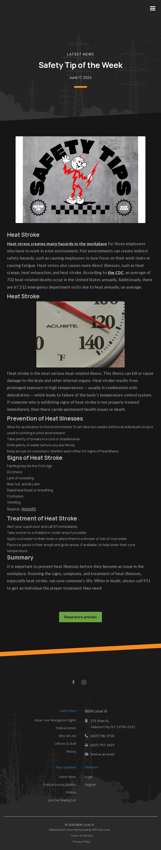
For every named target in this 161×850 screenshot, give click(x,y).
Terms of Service (83, 835)
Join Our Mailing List (62, 802)
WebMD (28, 510)
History (71, 753)
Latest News (80, 54)
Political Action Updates (59, 786)
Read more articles (80, 617)
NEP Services (99, 830)
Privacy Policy (83, 841)
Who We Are (67, 737)
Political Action (66, 729)
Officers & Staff (65, 745)
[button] (153, 8)
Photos (71, 794)
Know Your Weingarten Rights (55, 722)
